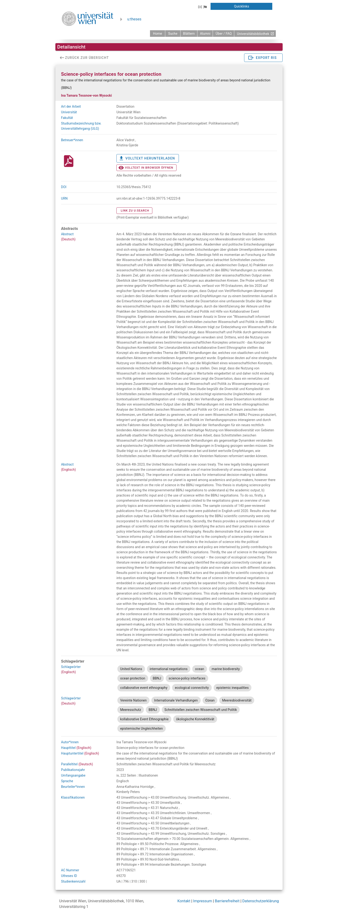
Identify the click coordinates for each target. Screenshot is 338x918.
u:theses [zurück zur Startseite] (134, 19)
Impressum (202, 901)
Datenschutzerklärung (260, 901)
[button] (202, 7)
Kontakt (183, 901)
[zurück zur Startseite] (157, 33)
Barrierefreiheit (227, 901)
